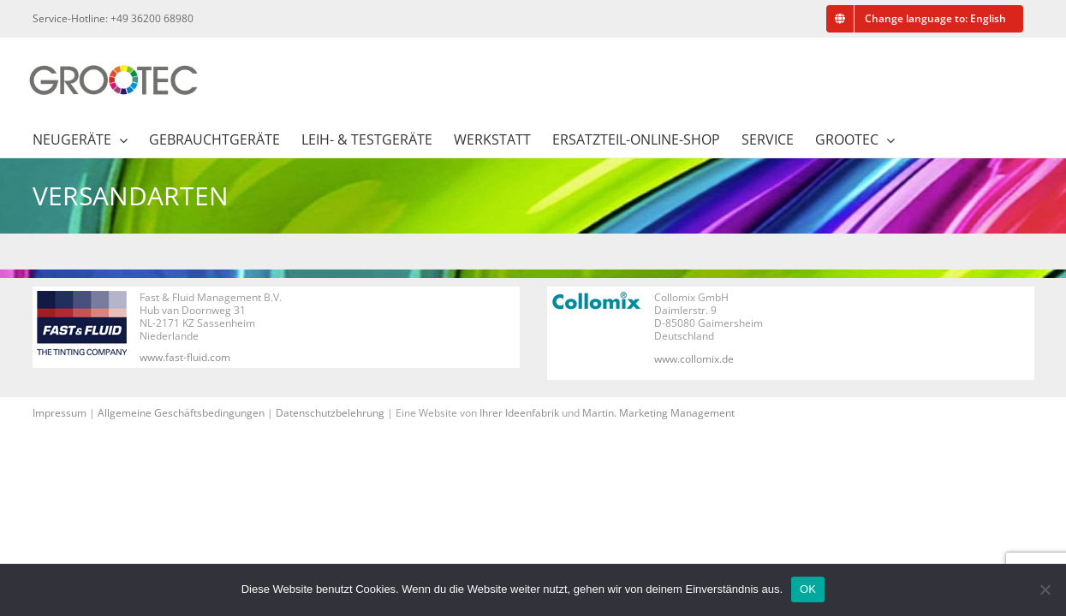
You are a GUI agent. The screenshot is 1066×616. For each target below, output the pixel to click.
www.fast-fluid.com (185, 357)
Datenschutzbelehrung (330, 413)
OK (808, 589)
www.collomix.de (694, 359)
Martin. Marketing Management (658, 413)
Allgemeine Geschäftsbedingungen (181, 413)
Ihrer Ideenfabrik (519, 413)
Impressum (59, 413)
